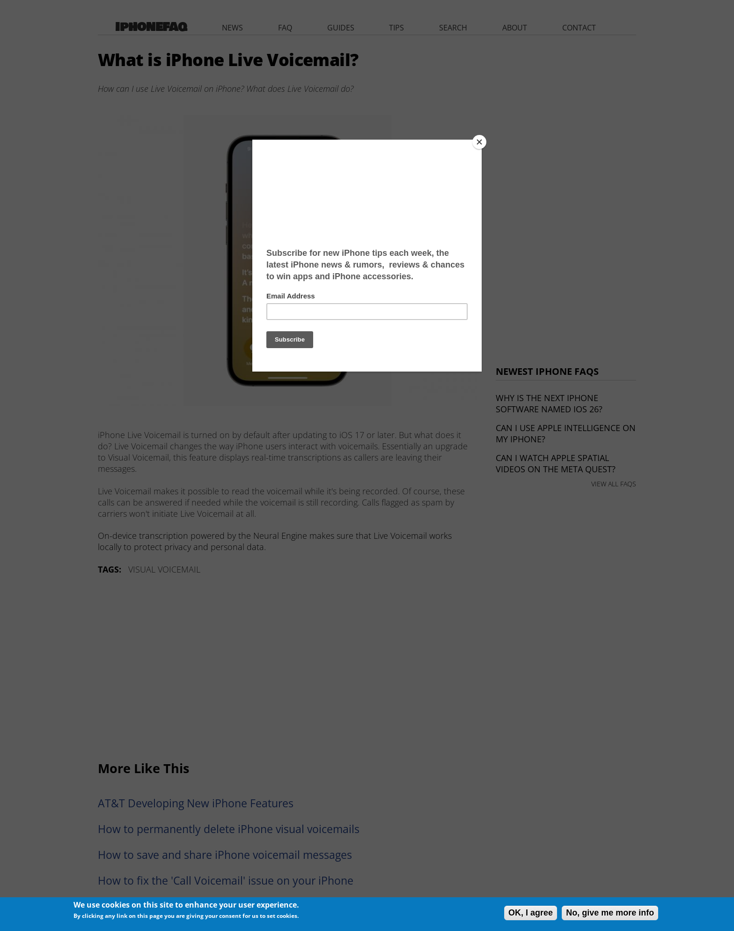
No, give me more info (610, 912)
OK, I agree (530, 912)
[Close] (479, 142)
